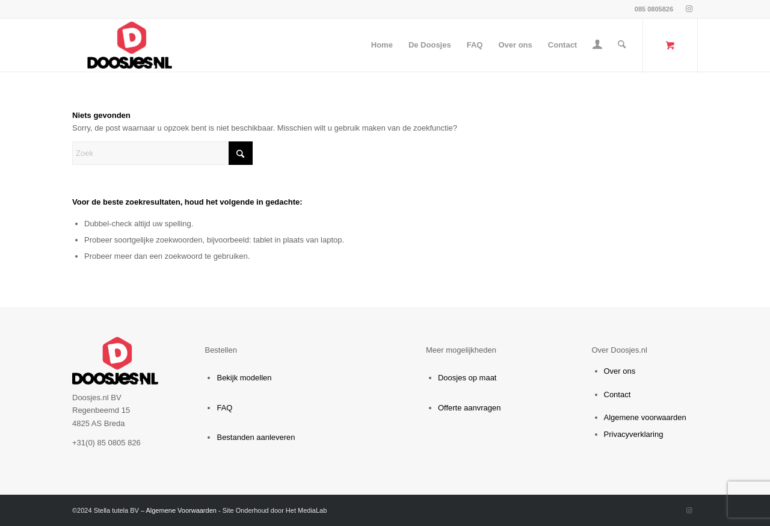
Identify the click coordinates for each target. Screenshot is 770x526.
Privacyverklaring (634, 434)
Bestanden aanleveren (256, 437)
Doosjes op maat (467, 377)
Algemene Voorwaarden (181, 510)
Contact (617, 394)
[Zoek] (621, 45)
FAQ (224, 407)
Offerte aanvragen (469, 407)
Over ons (620, 371)
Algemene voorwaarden (645, 417)
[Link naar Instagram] (689, 9)
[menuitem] (382, 45)
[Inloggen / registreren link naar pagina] (597, 46)
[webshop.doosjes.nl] (129, 45)
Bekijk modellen (244, 377)
